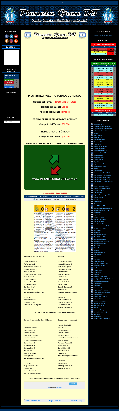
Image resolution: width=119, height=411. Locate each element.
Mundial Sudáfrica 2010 (101, 241)
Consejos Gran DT (100, 153)
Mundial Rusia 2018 (100, 239)
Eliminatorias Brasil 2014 (102, 173)
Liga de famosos (99, 221)
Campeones (97, 144)
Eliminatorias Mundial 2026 (102, 175)
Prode (96, 268)
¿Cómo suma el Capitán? (102, 318)
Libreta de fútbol (99, 217)
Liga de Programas (100, 219)
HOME (6, 3)
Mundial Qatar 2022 (100, 237)
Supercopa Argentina (101, 290)
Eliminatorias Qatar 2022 (102, 177)
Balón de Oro (98, 137)
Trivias (96, 307)
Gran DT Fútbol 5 (99, 206)
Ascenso (96, 133)
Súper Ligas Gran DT (100, 296)
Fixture (96, 199)
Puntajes (14, 3)
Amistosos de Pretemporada (103, 128)
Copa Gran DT (98, 159)
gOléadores (97, 316)
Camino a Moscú (99, 139)
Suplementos (87, 3)
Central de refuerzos (100, 146)
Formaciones (33, 3)
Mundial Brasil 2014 (100, 234)
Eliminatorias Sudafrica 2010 (103, 181)
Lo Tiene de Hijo (99, 223)
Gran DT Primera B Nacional (103, 208)
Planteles (97, 3)
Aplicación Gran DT (100, 131)
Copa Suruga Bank (100, 166)
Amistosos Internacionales (102, 126)
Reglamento (98, 283)
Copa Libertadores (100, 162)
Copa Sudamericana (100, 164)
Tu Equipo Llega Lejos (101, 312)
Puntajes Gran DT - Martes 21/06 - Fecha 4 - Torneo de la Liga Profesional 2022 (55, 196)
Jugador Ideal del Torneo (102, 210)
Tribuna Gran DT (99, 305)
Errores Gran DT (99, 190)
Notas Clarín (98, 248)
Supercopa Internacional (102, 292)
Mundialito (97, 245)
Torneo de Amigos (109, 3)
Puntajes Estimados (100, 276)
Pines (95, 256)
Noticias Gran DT (74, 3)
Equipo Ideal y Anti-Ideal (48, 3)
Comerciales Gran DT (101, 150)
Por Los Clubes (99, 261)
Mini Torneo (97, 230)
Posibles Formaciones (101, 263)
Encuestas (97, 184)
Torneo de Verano (99, 303)
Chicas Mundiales (99, 148)
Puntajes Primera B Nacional (103, 279)
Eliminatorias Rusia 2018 (102, 179)
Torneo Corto (98, 298)
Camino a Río (98, 142)
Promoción (97, 272)
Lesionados (97, 212)
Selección (97, 285)
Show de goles (98, 287)
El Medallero (98, 170)
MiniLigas (97, 232)
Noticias (96, 250)
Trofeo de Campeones (101, 310)
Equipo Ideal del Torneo (101, 186)
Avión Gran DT (98, 135)
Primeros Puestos (99, 265)
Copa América (98, 155)
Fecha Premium (99, 197)
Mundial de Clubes (100, 243)
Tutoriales (97, 314)
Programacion (98, 270)
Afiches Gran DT (99, 124)
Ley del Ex (97, 214)
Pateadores (97, 254)
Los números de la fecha (102, 226)
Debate (96, 168)
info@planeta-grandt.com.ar (103, 35)
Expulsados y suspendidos (102, 195)
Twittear (73, 383)
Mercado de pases (100, 228)
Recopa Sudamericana (101, 281)
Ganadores (23, 3)
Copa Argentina (99, 157)
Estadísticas (62, 3)
